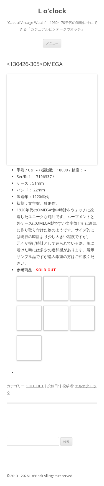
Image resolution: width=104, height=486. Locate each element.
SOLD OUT (35, 385)
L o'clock (52, 11)
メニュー (52, 43)
